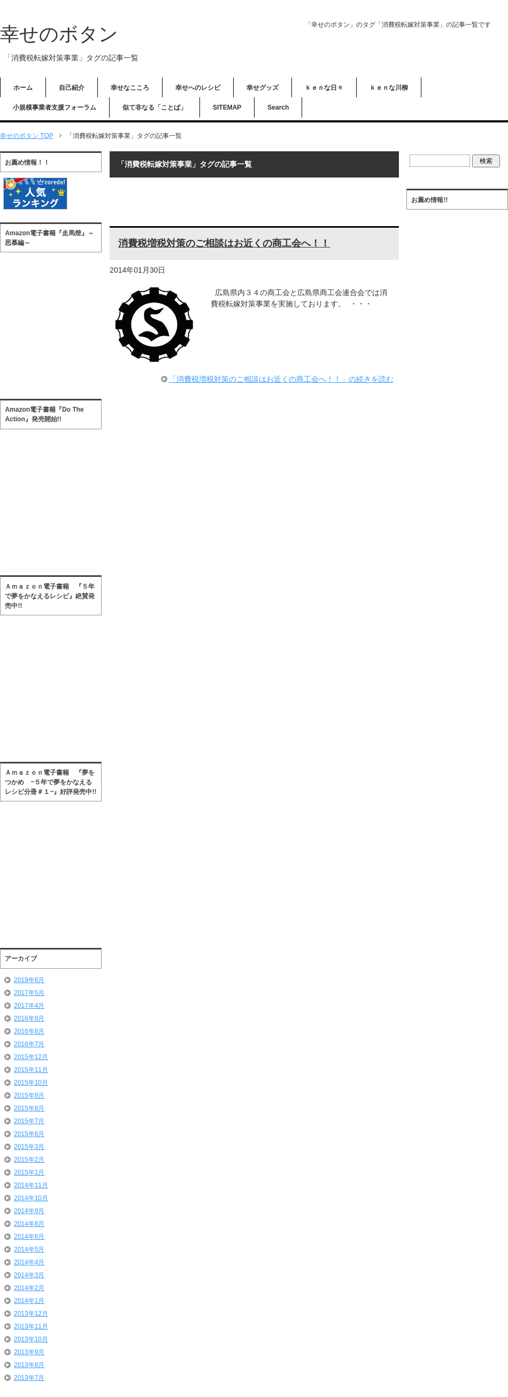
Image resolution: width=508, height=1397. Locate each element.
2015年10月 (31, 1082)
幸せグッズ (263, 87)
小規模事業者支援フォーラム (54, 107)
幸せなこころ (130, 87)
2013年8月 (29, 1365)
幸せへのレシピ (197, 87)
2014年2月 (29, 1288)
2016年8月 (29, 1031)
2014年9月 (29, 1211)
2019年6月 (29, 980)
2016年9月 (29, 1018)
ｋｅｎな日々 (324, 87)
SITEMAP (227, 107)
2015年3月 (29, 1147)
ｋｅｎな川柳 (389, 87)
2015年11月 (31, 1070)
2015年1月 (29, 1172)
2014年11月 (31, 1185)
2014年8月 (29, 1224)
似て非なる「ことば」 (154, 107)
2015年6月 (29, 1134)
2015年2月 (29, 1159)
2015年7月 (29, 1121)
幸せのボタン (59, 34)
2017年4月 (29, 1005)
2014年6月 (29, 1236)
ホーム (23, 87)
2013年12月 (31, 1313)
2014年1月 (29, 1301)
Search (278, 107)
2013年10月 (31, 1339)
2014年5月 (29, 1249)
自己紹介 (71, 87)
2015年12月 (31, 1057)
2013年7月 (29, 1377)
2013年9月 (29, 1352)
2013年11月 (31, 1326)
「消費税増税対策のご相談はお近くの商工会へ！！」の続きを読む (281, 379)
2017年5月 (29, 993)
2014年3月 (29, 1275)
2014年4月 (29, 1262)
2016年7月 (29, 1044)
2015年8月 (29, 1108)
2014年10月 (31, 1198)
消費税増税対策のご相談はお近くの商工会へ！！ (224, 243)
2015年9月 (29, 1095)
